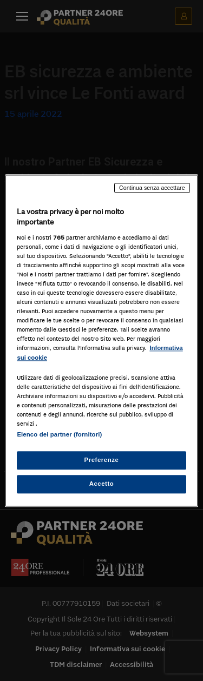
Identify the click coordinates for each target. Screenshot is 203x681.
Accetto (101, 483)
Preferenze (101, 460)
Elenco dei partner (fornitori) (59, 434)
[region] (101, 340)
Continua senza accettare (152, 187)
